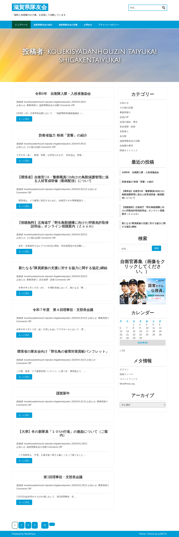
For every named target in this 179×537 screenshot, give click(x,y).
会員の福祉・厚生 (129, 122)
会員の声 (124, 117)
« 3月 (122, 350)
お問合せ (88, 25)
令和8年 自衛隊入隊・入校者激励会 (63, 94)
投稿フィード (126, 374)
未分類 (123, 136)
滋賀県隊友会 (30, 7)
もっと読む (24, 119)
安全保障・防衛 (47, 280)
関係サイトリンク (129, 150)
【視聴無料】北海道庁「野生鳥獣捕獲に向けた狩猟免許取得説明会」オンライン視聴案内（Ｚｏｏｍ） (63, 224)
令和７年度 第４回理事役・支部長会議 (63, 310)
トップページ (21, 25)
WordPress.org (127, 384)
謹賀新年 (63, 393)
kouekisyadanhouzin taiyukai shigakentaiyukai (46, 102)
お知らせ (20, 105)
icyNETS (162, 534)
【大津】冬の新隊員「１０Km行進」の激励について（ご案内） (63, 433)
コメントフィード (129, 379)
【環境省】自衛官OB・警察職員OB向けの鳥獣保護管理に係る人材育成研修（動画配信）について (63, 179)
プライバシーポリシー (108, 25)
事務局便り (32, 105)
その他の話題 (33, 147)
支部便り (124, 131)
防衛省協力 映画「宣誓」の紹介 (63, 135)
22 (45, 525)
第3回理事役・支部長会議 (62, 477)
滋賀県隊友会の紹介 (43, 25)
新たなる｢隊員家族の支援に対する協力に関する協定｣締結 (63, 268)
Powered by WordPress (23, 534)
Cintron (150, 534)
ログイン (124, 369)
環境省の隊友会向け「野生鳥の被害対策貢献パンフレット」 (63, 351)
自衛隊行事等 (126, 145)
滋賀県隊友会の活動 (68, 25)
